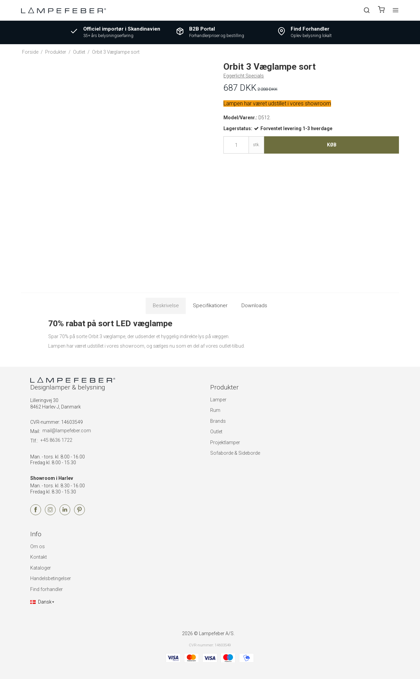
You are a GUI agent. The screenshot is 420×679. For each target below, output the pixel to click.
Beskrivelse (166, 305)
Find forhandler (46, 589)
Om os (37, 546)
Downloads (254, 305)
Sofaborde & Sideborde (235, 453)
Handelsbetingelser (50, 578)
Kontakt (38, 557)
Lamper (218, 399)
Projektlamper (225, 442)
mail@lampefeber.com (66, 430)
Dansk (41, 602)
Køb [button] (331, 144)
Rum (215, 410)
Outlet (216, 431)
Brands (218, 421)
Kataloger (40, 568)
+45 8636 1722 (56, 440)
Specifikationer (210, 305)
